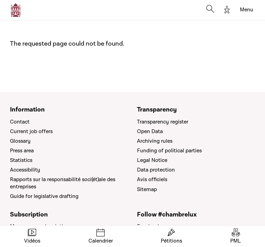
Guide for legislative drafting (44, 196)
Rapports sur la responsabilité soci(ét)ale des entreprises (62, 183)
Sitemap (147, 189)
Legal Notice (152, 160)
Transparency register (162, 121)
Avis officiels (152, 179)
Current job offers (31, 131)
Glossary (20, 141)
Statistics (21, 160)
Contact (20, 121)
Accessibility (25, 169)
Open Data (150, 131)
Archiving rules (154, 141)
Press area (22, 150)
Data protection (156, 169)
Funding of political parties (169, 150)
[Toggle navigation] (246, 10)
